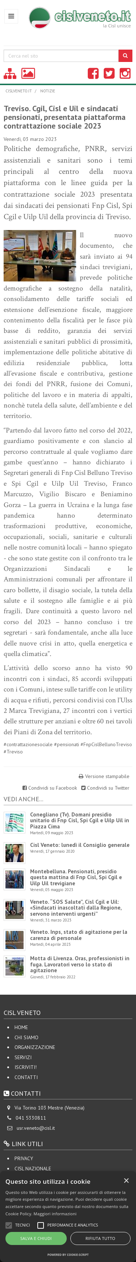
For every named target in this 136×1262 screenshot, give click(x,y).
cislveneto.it (18, 90)
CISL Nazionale (33, 1168)
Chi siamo (26, 1037)
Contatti (26, 1077)
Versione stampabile (107, 776)
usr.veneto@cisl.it (36, 1128)
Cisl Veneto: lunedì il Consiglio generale (79, 844)
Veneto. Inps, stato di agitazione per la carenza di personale (78, 934)
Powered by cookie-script (68, 1255)
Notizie (47, 90)
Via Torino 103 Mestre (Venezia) (50, 1107)
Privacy (24, 1158)
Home (21, 1027)
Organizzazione (35, 1047)
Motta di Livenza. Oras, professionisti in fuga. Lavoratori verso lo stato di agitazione (79, 964)
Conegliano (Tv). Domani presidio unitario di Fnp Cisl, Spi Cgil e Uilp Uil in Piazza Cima (79, 820)
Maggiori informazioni (55, 1213)
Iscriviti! (26, 1067)
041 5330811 (31, 1118)
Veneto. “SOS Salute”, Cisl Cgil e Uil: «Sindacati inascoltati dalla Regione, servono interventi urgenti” (75, 907)
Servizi (23, 1057)
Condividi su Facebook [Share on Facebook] (50, 788)
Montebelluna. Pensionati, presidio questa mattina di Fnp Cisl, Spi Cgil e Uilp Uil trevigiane (76, 877)
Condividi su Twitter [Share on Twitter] (105, 788)
